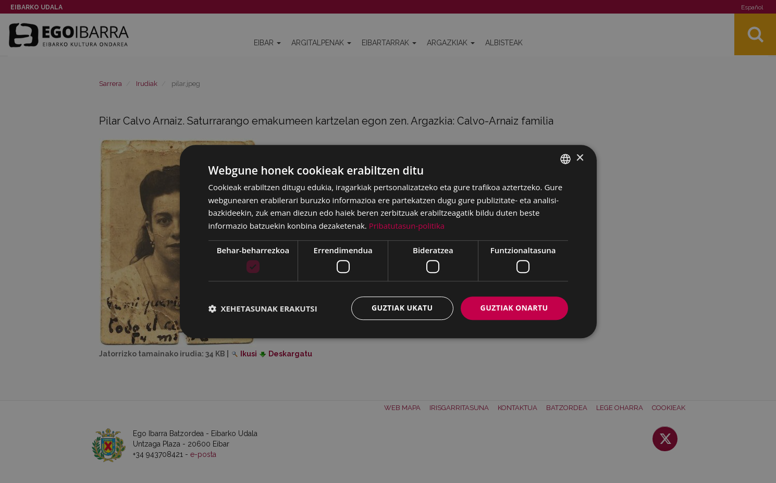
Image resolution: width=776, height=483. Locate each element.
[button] (262, 308)
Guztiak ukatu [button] (402, 308)
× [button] (580, 158)
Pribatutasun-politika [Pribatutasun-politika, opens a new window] (407, 225)
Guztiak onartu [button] (514, 308)
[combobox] (565, 159)
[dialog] (388, 242)
